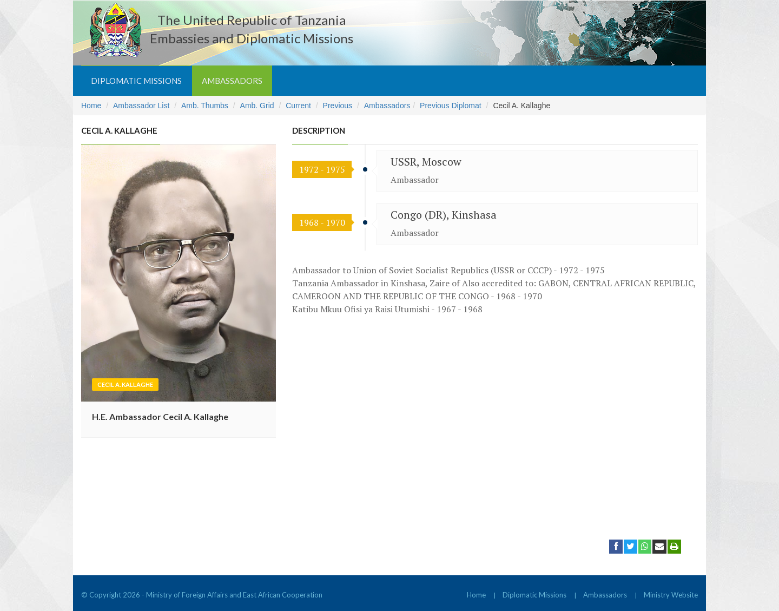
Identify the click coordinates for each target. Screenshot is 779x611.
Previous (337, 105)
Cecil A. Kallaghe (125, 384)
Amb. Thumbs (204, 105)
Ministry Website (671, 594)
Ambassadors (232, 81)
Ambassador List (141, 105)
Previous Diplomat (450, 105)
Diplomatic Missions (136, 81)
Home (91, 105)
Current (298, 105)
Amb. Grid (257, 105)
